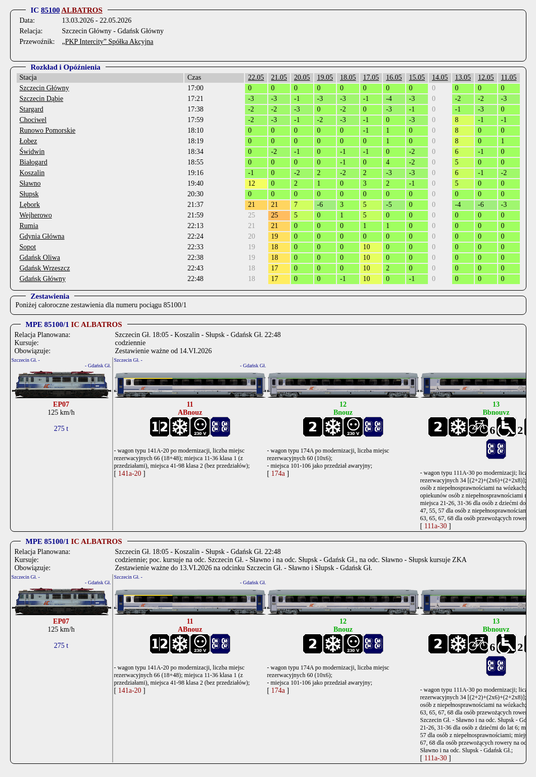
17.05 (371, 77)
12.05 (486, 77)
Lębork (30, 204)
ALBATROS (81, 10)
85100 (50, 10)
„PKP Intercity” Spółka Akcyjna (107, 41)
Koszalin (32, 173)
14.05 (440, 77)
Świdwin (32, 151)
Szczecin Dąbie (42, 98)
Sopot (28, 247)
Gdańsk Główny (43, 279)
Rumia (29, 226)
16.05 (394, 77)
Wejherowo (36, 215)
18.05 (348, 77)
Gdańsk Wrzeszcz (45, 268)
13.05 (463, 77)
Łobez (28, 141)
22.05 (256, 77)
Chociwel (33, 120)
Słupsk (29, 194)
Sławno (30, 183)
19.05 (325, 77)
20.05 (302, 77)
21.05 (279, 77)
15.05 (417, 77)
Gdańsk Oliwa (40, 257)
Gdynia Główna (42, 236)
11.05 (509, 77)
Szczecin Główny (44, 88)
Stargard (31, 109)
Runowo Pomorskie (48, 130)
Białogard (33, 162)
